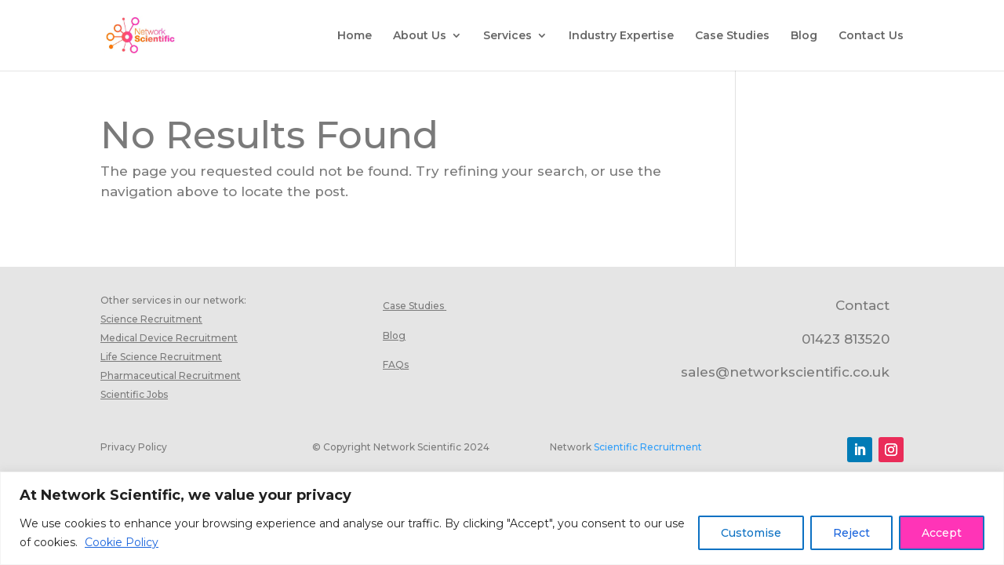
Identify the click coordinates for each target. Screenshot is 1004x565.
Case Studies (732, 36)
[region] (502, 518)
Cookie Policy (121, 542)
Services (507, 36)
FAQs (396, 364)
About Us (419, 36)
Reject (851, 533)
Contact (862, 305)
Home (354, 36)
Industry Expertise (621, 36)
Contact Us (871, 36)
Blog (804, 36)
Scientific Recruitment (648, 447)
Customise (751, 533)
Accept (942, 533)
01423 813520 (845, 339)
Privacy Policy (133, 447)
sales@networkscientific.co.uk (785, 372)
